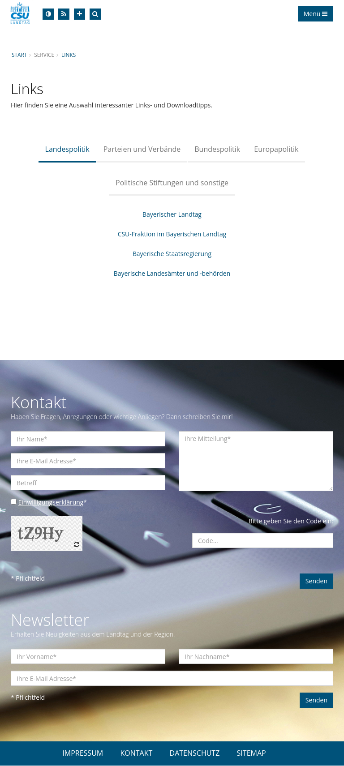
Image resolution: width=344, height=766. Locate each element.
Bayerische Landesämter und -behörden (172, 273)
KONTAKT (136, 753)
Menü (315, 13)
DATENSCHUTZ (195, 753)
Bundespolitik (217, 149)
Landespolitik (67, 149)
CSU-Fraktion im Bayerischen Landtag (172, 234)
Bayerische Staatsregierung (171, 253)
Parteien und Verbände (142, 149)
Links (68, 54)
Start (19, 54)
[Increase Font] (79, 14)
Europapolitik (276, 149)
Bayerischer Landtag (172, 214)
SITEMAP (251, 753)
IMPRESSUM (82, 753)
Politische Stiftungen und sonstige (172, 183)
